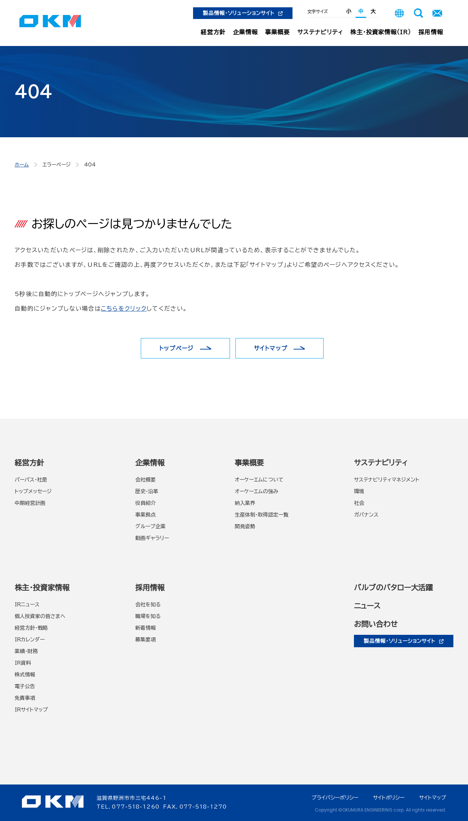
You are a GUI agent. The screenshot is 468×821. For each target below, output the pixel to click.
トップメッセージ (33, 491)
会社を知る (148, 604)
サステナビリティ (320, 32)
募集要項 (145, 639)
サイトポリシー (388, 797)
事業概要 (277, 32)
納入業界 (245, 503)
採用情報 (430, 32)
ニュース (367, 605)
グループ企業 (150, 526)
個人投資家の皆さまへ (40, 616)
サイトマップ (271, 348)
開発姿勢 (245, 526)
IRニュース (27, 604)
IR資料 (23, 662)
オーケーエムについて (259, 479)
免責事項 (25, 698)
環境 (359, 491)
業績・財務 (26, 651)
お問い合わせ (375, 624)
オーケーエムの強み (256, 491)
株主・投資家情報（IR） (380, 32)
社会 (359, 503)
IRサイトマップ (31, 709)
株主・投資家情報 (42, 587)
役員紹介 (145, 503)
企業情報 (245, 32)
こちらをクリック (124, 308)
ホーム (22, 164)
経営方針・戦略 (31, 627)
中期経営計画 (30, 503)
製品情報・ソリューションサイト (243, 13)
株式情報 (25, 674)
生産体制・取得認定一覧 (261, 514)
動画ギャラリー (152, 538)
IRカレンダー (30, 639)
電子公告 (25, 686)
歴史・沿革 (146, 491)
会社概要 (145, 479)
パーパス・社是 (31, 479)
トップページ (176, 348)
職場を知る (148, 616)
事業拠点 (145, 514)
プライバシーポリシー (335, 797)
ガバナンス (366, 514)
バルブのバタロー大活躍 (393, 587)
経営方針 (213, 32)
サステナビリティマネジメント (386, 479)
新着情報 (145, 627)
